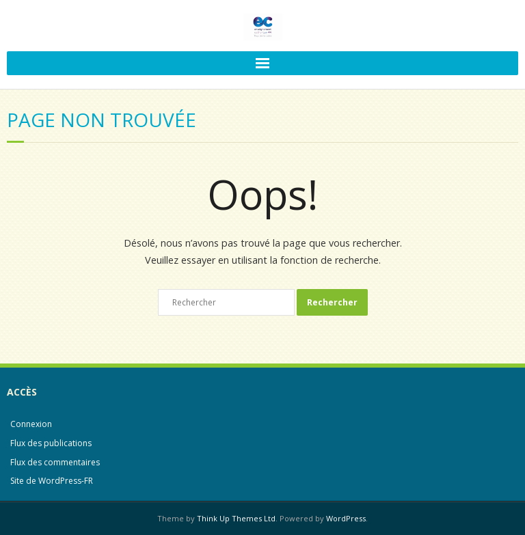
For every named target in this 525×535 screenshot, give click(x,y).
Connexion (31, 424)
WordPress (346, 518)
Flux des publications (51, 443)
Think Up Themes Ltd (236, 518)
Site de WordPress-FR (51, 480)
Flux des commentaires (55, 462)
